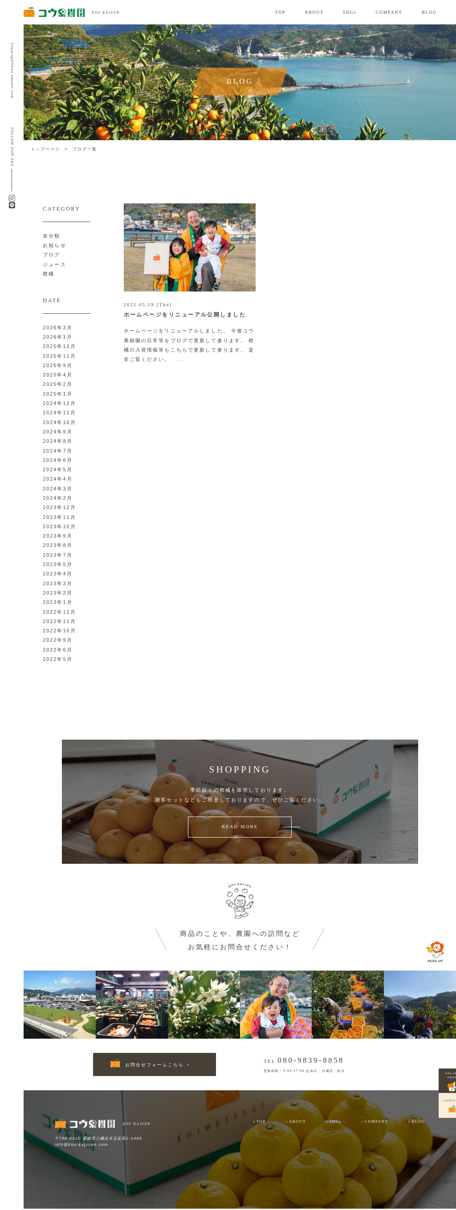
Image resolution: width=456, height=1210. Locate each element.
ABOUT (314, 12)
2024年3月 (57, 488)
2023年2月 (57, 592)
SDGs (350, 12)
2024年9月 (57, 431)
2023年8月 (57, 545)
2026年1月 (57, 337)
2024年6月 (57, 460)
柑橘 (48, 273)
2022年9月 (57, 640)
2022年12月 (59, 612)
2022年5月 (57, 659)
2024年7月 (57, 450)
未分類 (51, 236)
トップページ (45, 149)
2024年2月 (57, 498)
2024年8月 (57, 441)
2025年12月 (59, 346)
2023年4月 (57, 573)
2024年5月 (57, 469)
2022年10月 (59, 630)
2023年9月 (57, 535)
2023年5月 (57, 564)
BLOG (429, 12)
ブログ (51, 254)
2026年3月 (57, 327)
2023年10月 (59, 526)
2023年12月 (59, 507)
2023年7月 (57, 555)
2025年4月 (57, 374)
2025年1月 (57, 394)
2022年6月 (57, 649)
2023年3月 (57, 583)
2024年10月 (59, 422)
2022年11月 (59, 621)
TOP (280, 12)
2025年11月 (59, 356)
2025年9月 (57, 365)
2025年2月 (57, 384)
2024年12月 (59, 403)
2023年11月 (59, 517)
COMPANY (389, 12)
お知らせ (54, 245)
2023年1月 (57, 602)
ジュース (54, 264)
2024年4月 (57, 479)
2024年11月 (59, 412)
